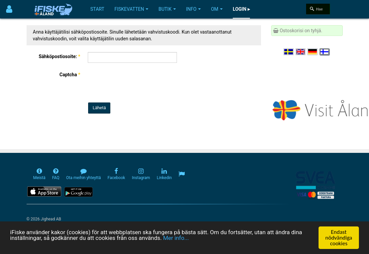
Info (193, 9)
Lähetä (99, 107)
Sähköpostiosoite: (59, 56)
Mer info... (176, 238)
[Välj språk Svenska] (289, 51)
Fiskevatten (131, 9)
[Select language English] (301, 51)
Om (217, 9)
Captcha (70, 74)
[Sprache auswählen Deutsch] (313, 51)
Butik (167, 9)
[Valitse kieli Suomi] (325, 51)
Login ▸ (241, 9)
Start (97, 9)
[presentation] (138, 83)
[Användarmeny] (9, 9)
